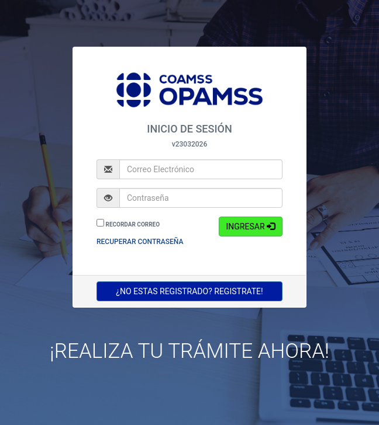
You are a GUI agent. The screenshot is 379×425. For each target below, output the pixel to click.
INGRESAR (250, 226)
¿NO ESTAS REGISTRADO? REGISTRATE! (189, 290)
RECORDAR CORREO (133, 224)
